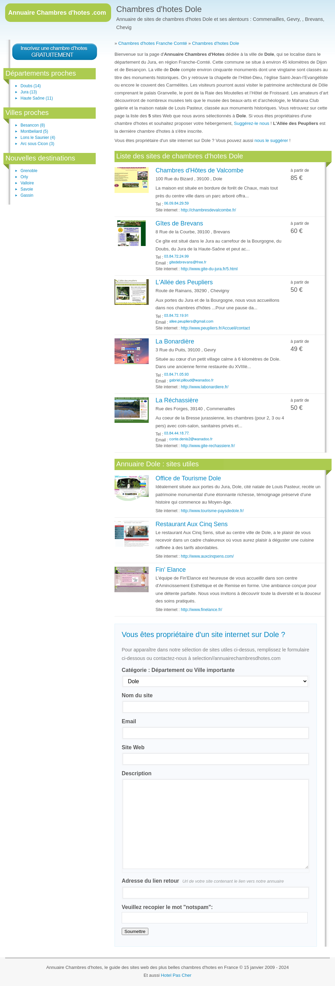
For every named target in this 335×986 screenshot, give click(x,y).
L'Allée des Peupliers (184, 282)
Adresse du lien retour (203, 881)
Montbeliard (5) (34, 131)
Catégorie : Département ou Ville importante (178, 670)
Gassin (27, 195)
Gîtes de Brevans (179, 223)
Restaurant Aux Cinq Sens (192, 524)
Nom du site (137, 695)
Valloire (27, 183)
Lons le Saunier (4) (38, 137)
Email (129, 721)
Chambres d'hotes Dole (159, 9)
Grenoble (29, 170)
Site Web (133, 747)
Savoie (27, 189)
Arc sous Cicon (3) (37, 143)
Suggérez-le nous (251, 123)
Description (136, 773)
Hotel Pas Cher (176, 975)
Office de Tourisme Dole (188, 478)
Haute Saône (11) (37, 98)
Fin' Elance (171, 569)
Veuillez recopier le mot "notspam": (167, 907)
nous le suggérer (271, 140)
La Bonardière (175, 341)
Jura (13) (29, 92)
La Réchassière (177, 400)
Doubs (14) (31, 85)
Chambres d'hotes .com (57, 12)
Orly (24, 176)
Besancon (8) (33, 125)
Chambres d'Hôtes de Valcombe (199, 170)
